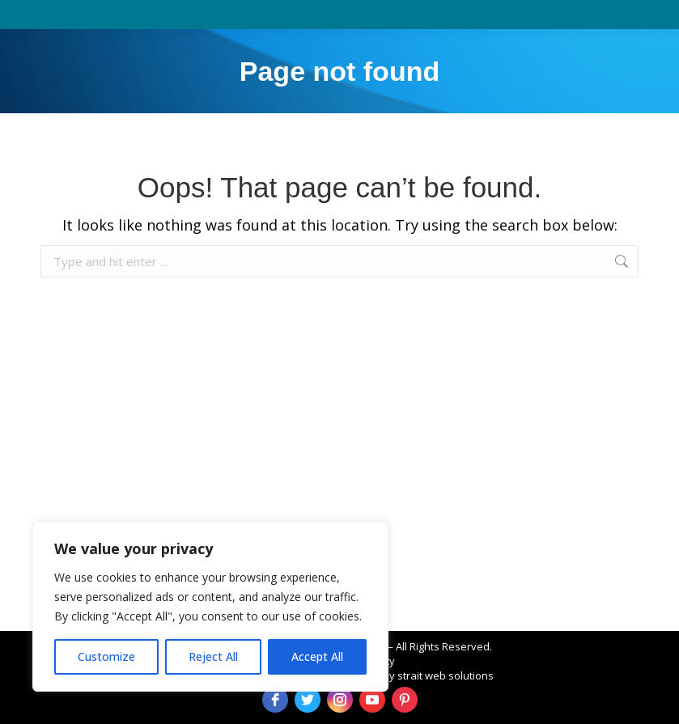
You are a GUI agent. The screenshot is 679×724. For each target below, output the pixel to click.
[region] (210, 607)
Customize (106, 656)
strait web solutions (445, 675)
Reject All (213, 656)
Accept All (317, 656)
